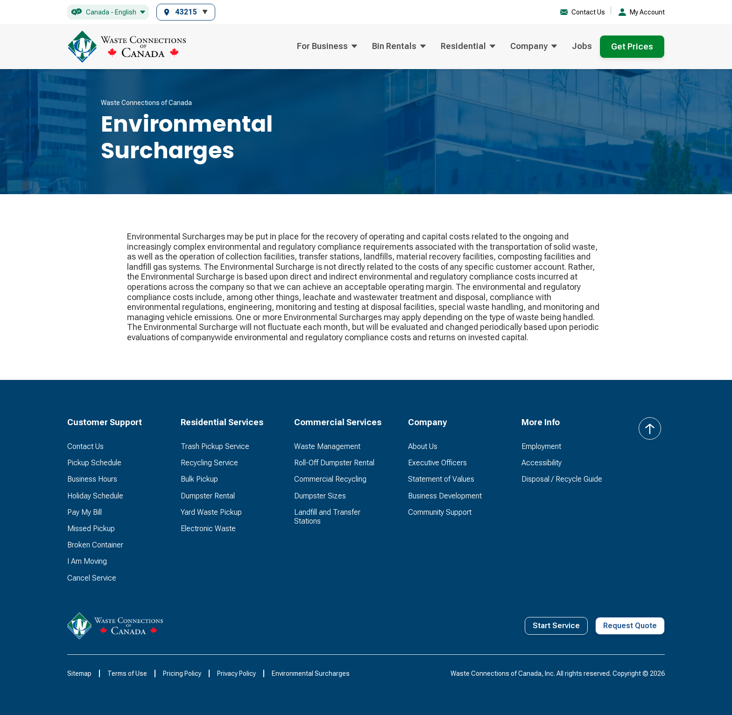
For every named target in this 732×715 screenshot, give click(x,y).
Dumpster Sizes (320, 495)
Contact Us (85, 446)
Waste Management (327, 446)
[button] (108, 12)
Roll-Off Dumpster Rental (334, 462)
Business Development (445, 495)
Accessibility (541, 462)
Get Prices (632, 46)
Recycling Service (209, 462)
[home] (126, 46)
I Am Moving (87, 561)
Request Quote (630, 625)
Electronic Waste (208, 528)
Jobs (582, 46)
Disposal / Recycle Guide (561, 479)
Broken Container (95, 544)
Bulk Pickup (199, 479)
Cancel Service (91, 578)
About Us (422, 446)
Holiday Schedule (95, 495)
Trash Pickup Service (215, 446)
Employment (541, 446)
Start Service (556, 625)
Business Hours (92, 479)
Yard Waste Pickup (211, 512)
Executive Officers (437, 462)
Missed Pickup (91, 528)
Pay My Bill (84, 512)
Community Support (440, 512)
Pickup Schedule (94, 462)
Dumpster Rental (208, 495)
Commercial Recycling (330, 479)
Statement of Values (441, 479)
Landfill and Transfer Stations (327, 517)
